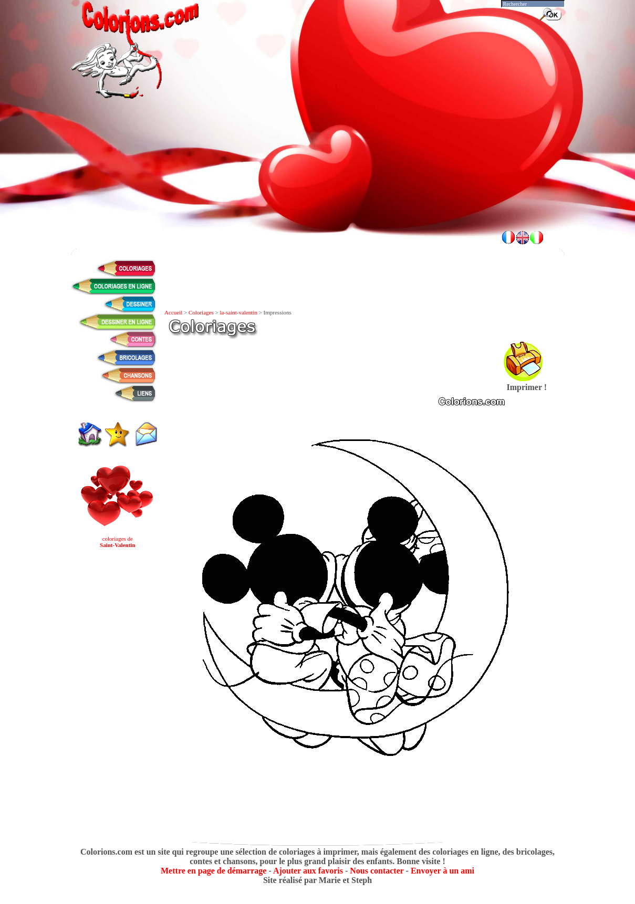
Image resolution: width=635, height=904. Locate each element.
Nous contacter (376, 870)
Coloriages (201, 312)
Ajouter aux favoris (308, 870)
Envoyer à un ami (442, 870)
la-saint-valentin (238, 312)
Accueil (173, 312)
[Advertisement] (317, 194)
